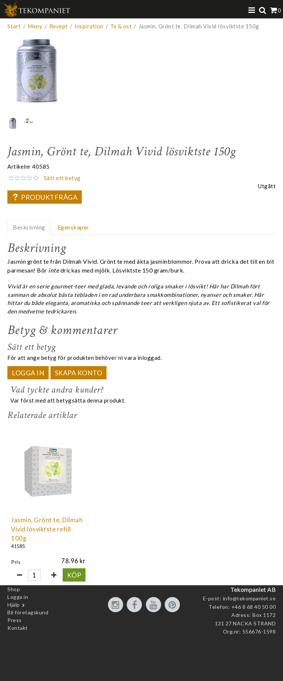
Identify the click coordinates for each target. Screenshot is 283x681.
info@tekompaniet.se (249, 598)
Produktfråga (44, 197)
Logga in (28, 373)
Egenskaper (73, 227)
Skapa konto (78, 373)
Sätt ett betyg (62, 178)
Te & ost (121, 26)
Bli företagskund (27, 612)
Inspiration (89, 26)
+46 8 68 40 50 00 (253, 607)
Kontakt (17, 628)
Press (14, 620)
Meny (35, 26)
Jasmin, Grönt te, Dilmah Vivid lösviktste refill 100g (47, 529)
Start (14, 26)
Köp (74, 575)
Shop (13, 589)
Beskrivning (29, 227)
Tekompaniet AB (253, 589)
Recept (58, 26)
